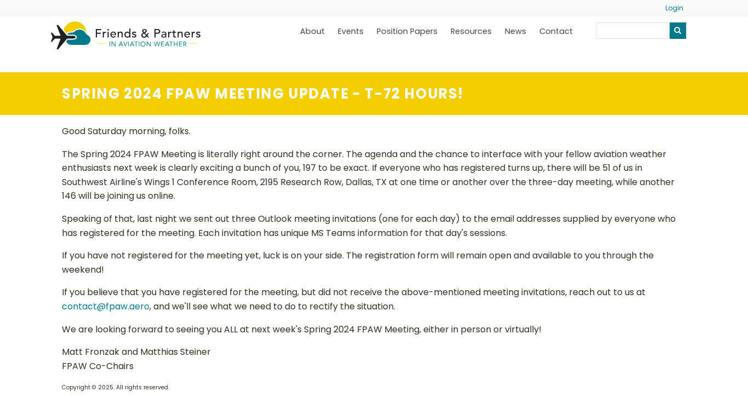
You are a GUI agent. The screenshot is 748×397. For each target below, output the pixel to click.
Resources (471, 31)
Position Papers (407, 31)
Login (674, 8)
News (515, 31)
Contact (556, 31)
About (312, 31)
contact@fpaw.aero (105, 306)
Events (351, 31)
